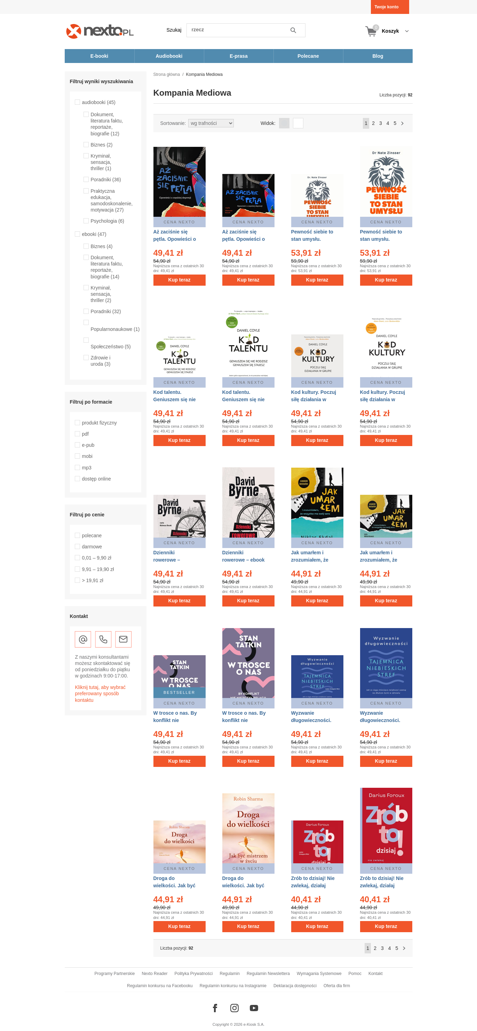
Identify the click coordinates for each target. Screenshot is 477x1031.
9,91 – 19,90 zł (98, 569)
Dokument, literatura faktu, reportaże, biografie (107, 124)
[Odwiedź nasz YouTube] (254, 1008)
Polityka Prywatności (193, 973)
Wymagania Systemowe (319, 973)
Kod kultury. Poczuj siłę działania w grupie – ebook (382, 399)
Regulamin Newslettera (268, 973)
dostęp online (96, 479)
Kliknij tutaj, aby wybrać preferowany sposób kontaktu (100, 693)
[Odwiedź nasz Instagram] (234, 1008)
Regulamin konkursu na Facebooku (160, 985)
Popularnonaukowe (115, 329)
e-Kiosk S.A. (254, 1024)
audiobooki (99, 102)
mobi (87, 456)
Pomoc (355, 973)
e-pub (88, 445)
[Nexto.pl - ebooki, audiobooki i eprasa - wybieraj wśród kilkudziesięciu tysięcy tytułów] (100, 31)
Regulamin (230, 973)
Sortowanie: (173, 123)
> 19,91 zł (92, 580)
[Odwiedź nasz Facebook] (215, 1008)
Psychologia (108, 221)
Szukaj (174, 30)
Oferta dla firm (337, 985)
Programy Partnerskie (114, 973)
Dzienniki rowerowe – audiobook (166, 560)
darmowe (92, 546)
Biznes (102, 145)
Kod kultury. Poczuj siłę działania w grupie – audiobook (313, 399)
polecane (92, 535)
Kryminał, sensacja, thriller (101, 162)
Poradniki (106, 179)
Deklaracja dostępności (295, 985)
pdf (85, 434)
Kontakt (375, 973)
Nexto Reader (154, 973)
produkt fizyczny (99, 423)
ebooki (94, 234)
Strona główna (166, 74)
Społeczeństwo (111, 346)
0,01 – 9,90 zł (96, 558)
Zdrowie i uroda (101, 361)
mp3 (87, 467)
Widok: (268, 123)
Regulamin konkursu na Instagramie (233, 985)
